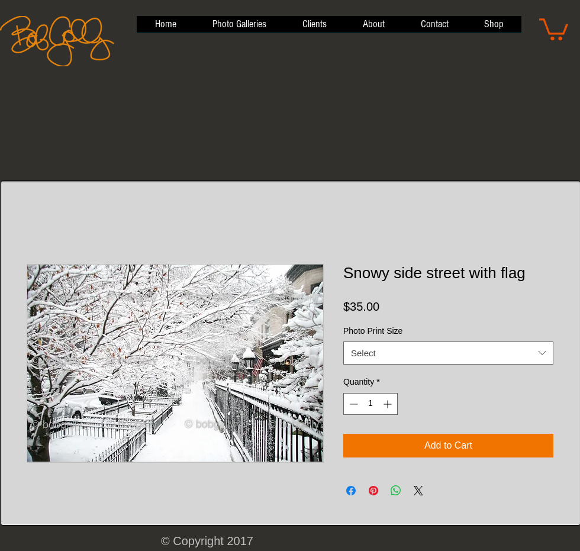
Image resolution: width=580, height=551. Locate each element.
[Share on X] (418, 491)
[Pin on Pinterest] (373, 491)
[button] (553, 28)
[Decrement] (352, 404)
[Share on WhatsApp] (396, 491)
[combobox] (448, 353)
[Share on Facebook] (351, 491)
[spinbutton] (370, 404)
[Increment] (388, 404)
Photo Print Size (372, 331)
